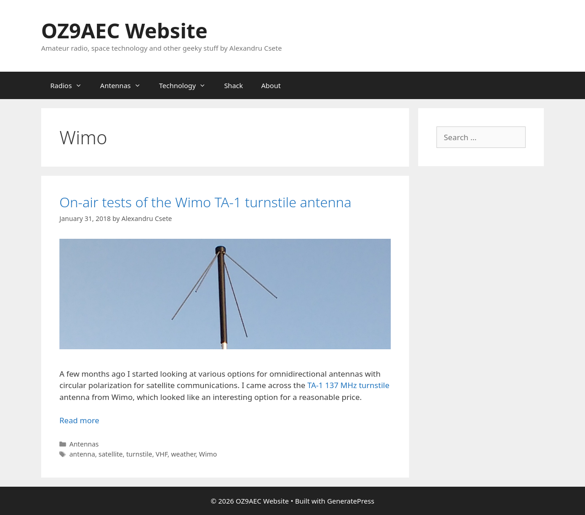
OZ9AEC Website (124, 30)
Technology (187, 85)
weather (183, 454)
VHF (162, 454)
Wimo (208, 454)
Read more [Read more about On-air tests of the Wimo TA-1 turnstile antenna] (79, 420)
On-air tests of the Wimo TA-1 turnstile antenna (205, 202)
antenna (82, 454)
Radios (70, 85)
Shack (233, 85)
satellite (111, 454)
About (271, 85)
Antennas (125, 85)
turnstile (139, 454)
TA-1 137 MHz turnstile (348, 385)
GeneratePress (350, 500)
